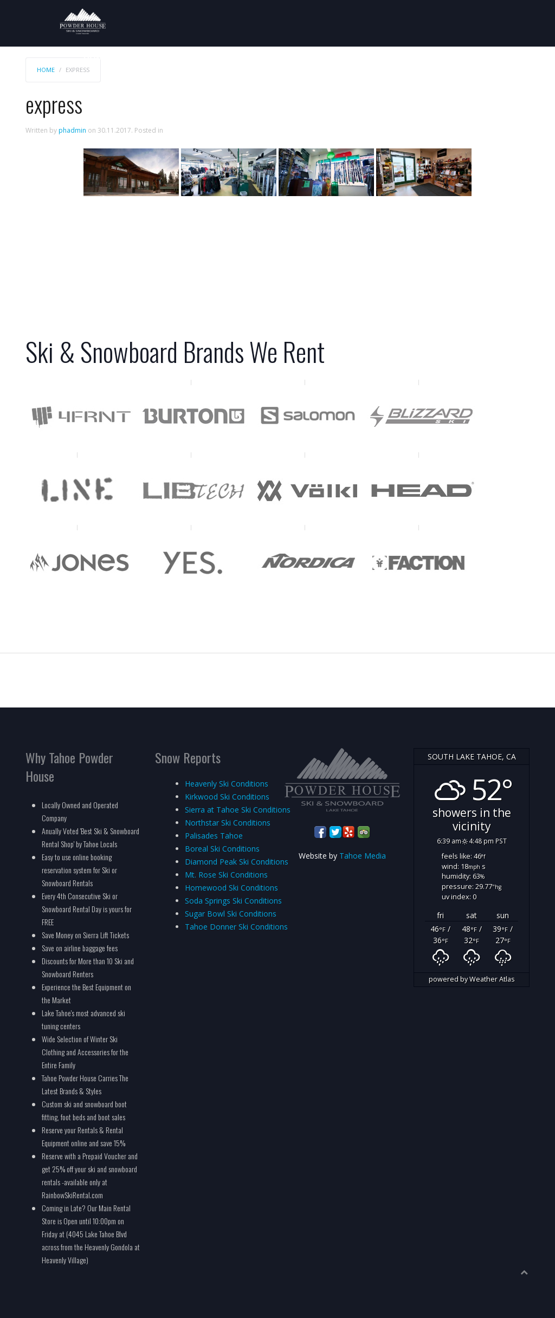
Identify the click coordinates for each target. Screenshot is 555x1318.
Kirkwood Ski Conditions (227, 796)
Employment (476, 58)
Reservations (178, 58)
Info (523, 58)
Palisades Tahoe (214, 835)
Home (95, 58)
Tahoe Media (362, 855)
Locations (417, 58)
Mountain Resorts (258, 58)
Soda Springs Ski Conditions (233, 900)
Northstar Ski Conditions (227, 822)
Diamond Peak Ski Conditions (236, 861)
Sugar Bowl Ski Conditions (230, 913)
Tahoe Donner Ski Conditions (236, 926)
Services (326, 58)
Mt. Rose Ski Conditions (226, 874)
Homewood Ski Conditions (231, 887)
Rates (127, 58)
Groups (368, 58)
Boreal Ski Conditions (222, 848)
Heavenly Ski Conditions (226, 783)
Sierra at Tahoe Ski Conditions (238, 809)
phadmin (72, 130)
